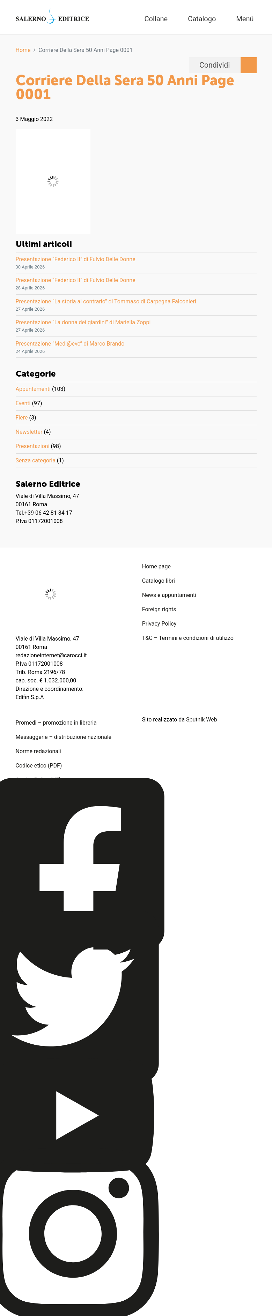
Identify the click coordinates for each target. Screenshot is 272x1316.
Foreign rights (159, 609)
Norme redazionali (38, 751)
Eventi (23, 403)
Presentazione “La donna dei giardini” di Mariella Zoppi (83, 322)
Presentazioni (33, 446)
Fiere (22, 417)
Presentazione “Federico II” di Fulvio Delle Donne (75, 259)
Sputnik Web (201, 719)
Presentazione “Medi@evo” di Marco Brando (70, 343)
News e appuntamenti (169, 595)
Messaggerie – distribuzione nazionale (64, 737)
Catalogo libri (158, 580)
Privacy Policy (159, 623)
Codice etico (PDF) (39, 765)
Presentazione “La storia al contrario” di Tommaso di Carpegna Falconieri (106, 301)
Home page (156, 566)
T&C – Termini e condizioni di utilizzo (188, 638)
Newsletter (29, 432)
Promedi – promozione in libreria (56, 722)
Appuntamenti (33, 389)
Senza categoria (36, 460)
